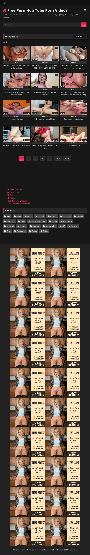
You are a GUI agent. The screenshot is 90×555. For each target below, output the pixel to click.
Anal (8, 216)
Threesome (21, 231)
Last (67, 159)
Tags (12, 195)
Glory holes (67, 221)
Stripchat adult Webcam (17, 201)
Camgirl (41, 216)
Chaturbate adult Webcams (19, 204)
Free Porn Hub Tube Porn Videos (35, 10)
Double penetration (38, 221)
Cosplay (53, 216)
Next (58, 159)
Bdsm (29, 216)
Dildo (23, 221)
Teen (8, 231)
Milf (63, 226)
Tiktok (45, 231)
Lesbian (23, 226)
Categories (14, 192)
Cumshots (10, 221)
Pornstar (74, 226)
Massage (35, 226)
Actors (12, 198)
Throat (34, 231)
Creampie (66, 216)
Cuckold (80, 216)
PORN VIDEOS (16, 189)
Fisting (54, 221)
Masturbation (50, 226)
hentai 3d (10, 226)
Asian (19, 216)
